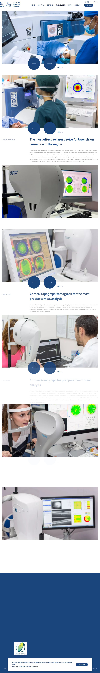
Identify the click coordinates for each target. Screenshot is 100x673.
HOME (33, 5)
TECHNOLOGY (60, 5)
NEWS (69, 5)
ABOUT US (41, 5)
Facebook (91, 2)
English (96, 1)
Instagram (88, 2)
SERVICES (50, 5)
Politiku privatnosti (24, 666)
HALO (97, 668)
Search (98, 8)
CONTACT (77, 5)
